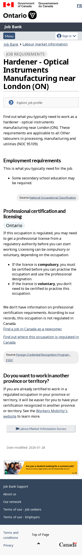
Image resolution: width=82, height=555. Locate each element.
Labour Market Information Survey (41, 429)
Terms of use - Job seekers (22, 509)
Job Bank (13, 26)
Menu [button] (9, 36)
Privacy (8, 545)
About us (9, 494)
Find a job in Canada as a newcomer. (32, 329)
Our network (12, 502)
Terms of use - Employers (21, 517)
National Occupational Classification (53, 198)
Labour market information (45, 44)
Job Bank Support (15, 486)
